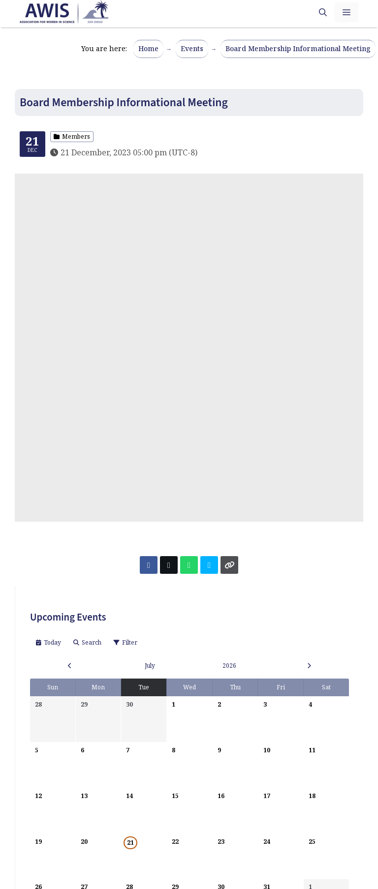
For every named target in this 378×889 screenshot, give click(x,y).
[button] (323, 12)
